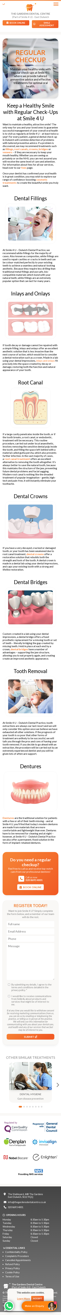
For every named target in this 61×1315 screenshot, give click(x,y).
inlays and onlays (45, 360)
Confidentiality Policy (16, 1252)
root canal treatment (17, 458)
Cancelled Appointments (18, 1260)
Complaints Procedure (17, 1256)
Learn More (23, 1298)
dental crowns (35, 554)
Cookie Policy (12, 1272)
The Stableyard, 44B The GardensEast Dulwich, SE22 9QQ (25, 1195)
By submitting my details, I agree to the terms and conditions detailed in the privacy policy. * (31, 987)
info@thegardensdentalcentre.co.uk (27, 1202)
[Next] (57, 1084)
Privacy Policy (12, 1268)
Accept (37, 1298)
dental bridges (19, 649)
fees (24, 167)
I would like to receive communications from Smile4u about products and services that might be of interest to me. (31, 1000)
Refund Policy (12, 1264)
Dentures (8, 817)
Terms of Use (12, 1276)
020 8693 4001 (15, 1207)
